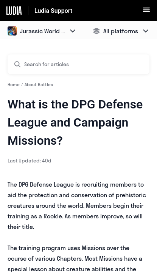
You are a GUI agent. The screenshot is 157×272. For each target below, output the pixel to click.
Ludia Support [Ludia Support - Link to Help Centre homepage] (53, 10)
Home (14, 84)
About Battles (39, 84)
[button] (146, 12)
